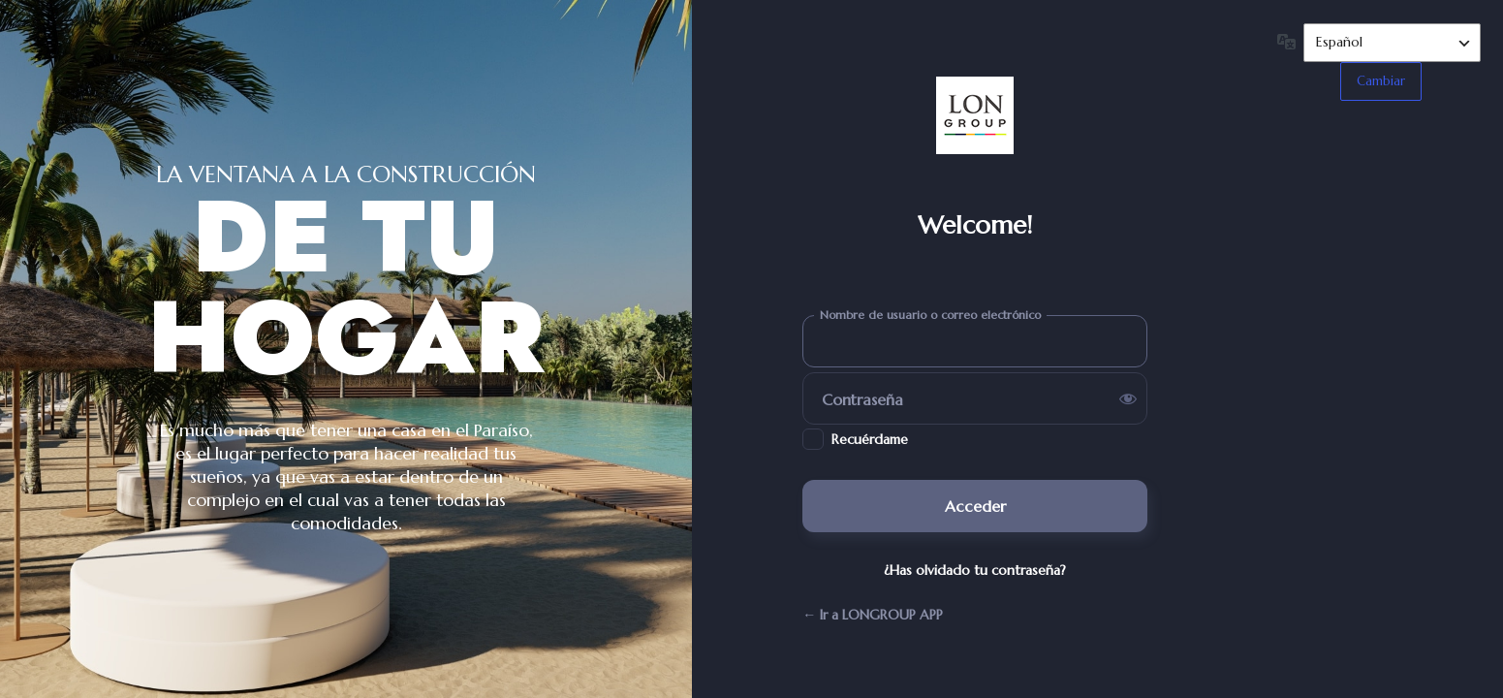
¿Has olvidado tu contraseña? (975, 570)
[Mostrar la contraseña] (1128, 398)
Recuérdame (869, 439)
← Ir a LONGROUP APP (872, 614)
